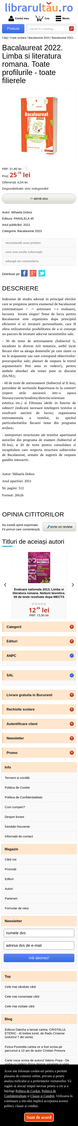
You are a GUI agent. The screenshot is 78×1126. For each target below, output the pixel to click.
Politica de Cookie (17, 787)
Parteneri (11, 898)
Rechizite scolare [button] (21, 709)
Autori (9, 888)
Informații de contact (19, 836)
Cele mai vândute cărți (20, 986)
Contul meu (19, 18)
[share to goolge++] (33, 273)
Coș (42, 18)
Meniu (63, 18)
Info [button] (8, 767)
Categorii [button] (14, 627)
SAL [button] (10, 675)
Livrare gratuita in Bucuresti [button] (29, 695)
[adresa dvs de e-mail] (39, 945)
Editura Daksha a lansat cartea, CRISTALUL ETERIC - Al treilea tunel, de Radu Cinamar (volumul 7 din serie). (35, 1033)
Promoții (10, 869)
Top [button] (8, 976)
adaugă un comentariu (22, 261)
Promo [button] (12, 753)
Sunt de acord (39, 1117)
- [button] (72, 656)
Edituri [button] (12, 641)
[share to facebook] (24, 273)
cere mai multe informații (23, 252)
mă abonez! (39, 958)
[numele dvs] (39, 933)
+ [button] (72, 627)
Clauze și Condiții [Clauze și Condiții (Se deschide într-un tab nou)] (42, 1096)
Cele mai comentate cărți (22, 996)
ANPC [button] (11, 656)
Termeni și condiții (17, 777)
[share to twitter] (41, 273)
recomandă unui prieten (23, 243)
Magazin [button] (11, 849)
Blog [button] (8, 1019)
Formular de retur (17, 908)
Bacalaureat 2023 (29, 231)
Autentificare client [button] (22, 724)
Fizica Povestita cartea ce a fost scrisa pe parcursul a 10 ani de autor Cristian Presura (35, 1048)
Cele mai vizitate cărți (20, 1006)
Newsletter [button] (15, 738)
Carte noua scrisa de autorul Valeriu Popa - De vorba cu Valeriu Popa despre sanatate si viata (37, 1062)
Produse (13, 28)
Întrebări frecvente (17, 826)
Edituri (9, 879)
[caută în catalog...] (46, 28)
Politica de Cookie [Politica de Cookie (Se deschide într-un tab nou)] (28, 1091)
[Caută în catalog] (71, 28)
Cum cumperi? (15, 807)
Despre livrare (14, 817)
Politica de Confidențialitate (23, 797)
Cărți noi (10, 859)
